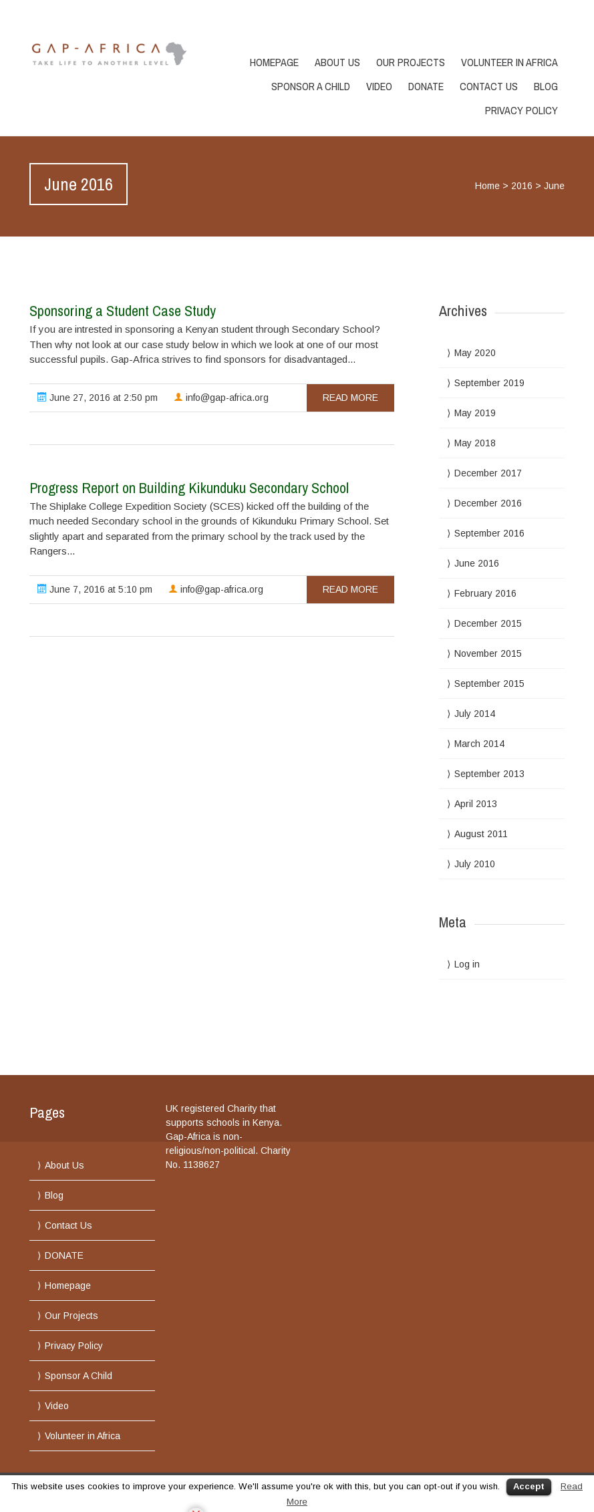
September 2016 (489, 533)
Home (487, 185)
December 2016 (488, 503)
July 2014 (474, 713)
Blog (546, 86)
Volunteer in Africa (509, 62)
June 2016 (476, 563)
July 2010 (474, 864)
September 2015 (489, 683)
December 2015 (488, 623)
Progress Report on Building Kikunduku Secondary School (189, 488)
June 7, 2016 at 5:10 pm (94, 589)
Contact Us (489, 86)
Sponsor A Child (310, 86)
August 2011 (481, 833)
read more (350, 397)
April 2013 (475, 803)
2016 (522, 185)
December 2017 (488, 473)
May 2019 (475, 413)
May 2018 (475, 443)
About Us (337, 62)
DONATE (426, 86)
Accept (529, 1486)
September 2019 (489, 382)
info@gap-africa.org (221, 397)
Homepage (274, 62)
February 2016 (485, 593)
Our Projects (410, 62)
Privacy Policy (521, 110)
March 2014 (479, 743)
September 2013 (489, 773)
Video (379, 86)
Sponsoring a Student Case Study (122, 311)
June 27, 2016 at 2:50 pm (97, 397)
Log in (467, 964)
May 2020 (475, 352)
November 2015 (488, 653)
